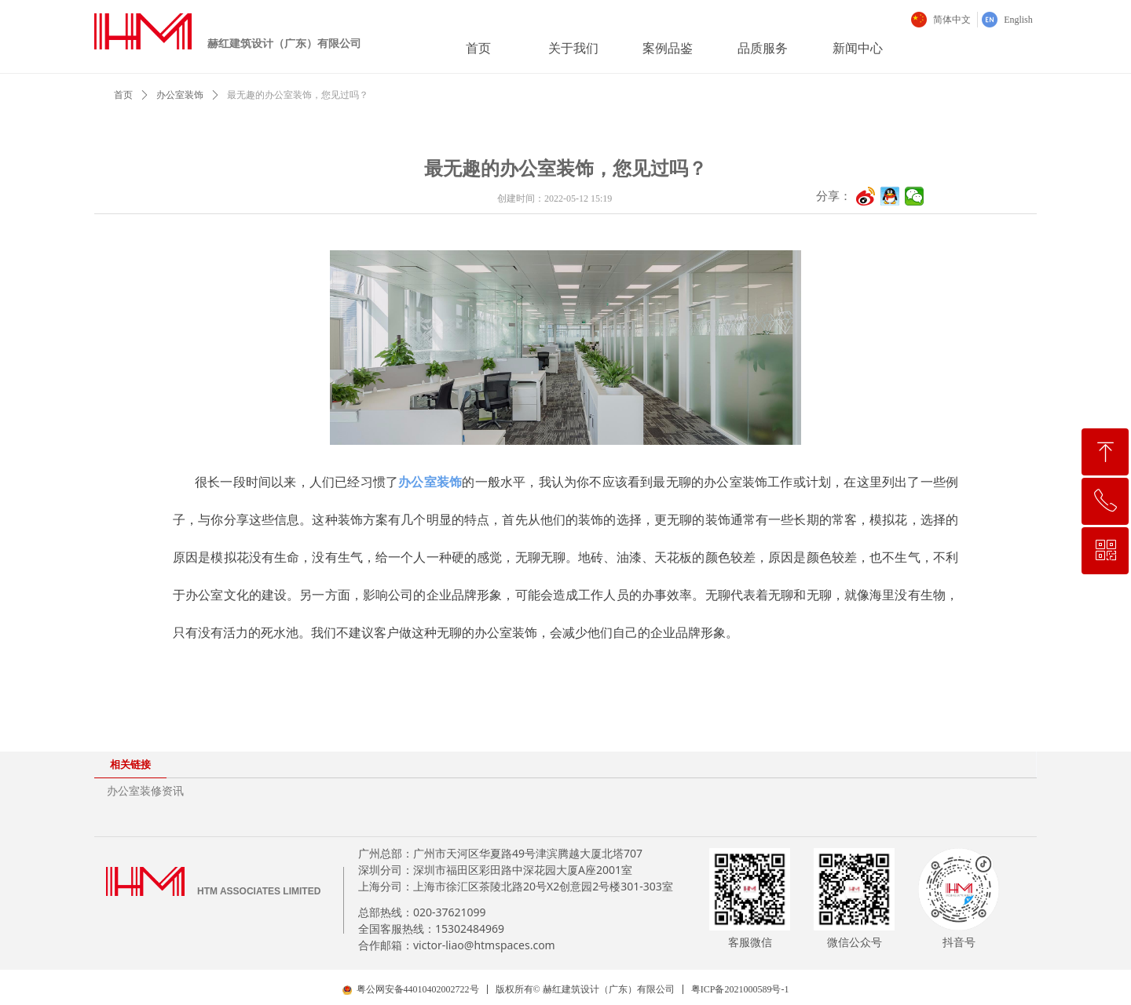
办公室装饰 (179, 94)
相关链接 (130, 764)
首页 (123, 94)
